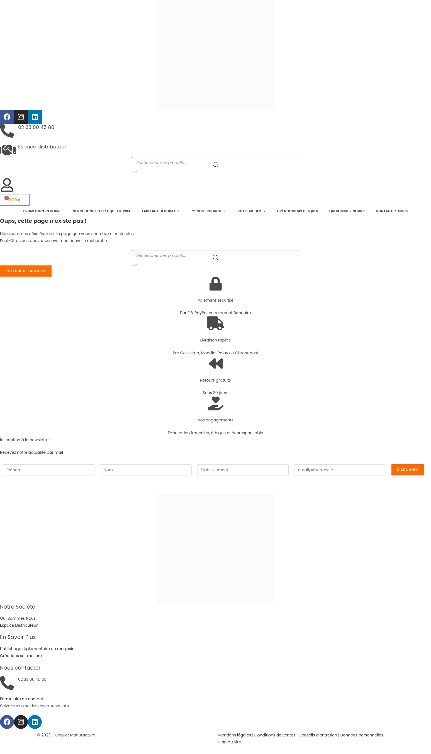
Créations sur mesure (21, 655)
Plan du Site (229, 742)
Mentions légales (234, 735)
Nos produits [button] (211, 211)
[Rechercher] (134, 171)
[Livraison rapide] (216, 323)
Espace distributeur (42, 146)
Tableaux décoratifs (161, 211)
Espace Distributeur (19, 625)
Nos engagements (215, 420)
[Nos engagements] (216, 403)
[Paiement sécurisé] (216, 284)
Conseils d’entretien (318, 735)
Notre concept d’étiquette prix (101, 211)
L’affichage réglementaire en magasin (37, 648)
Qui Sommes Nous (18, 618)
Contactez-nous (392, 211)
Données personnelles (361, 735)
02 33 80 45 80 (36, 127)
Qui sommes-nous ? (347, 211)
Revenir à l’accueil (26, 271)
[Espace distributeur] (7, 150)
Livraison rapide (215, 340)
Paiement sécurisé (215, 300)
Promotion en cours (42, 211)
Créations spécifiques (297, 211)
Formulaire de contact (21, 699)
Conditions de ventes (275, 735)
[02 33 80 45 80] (7, 131)
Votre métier (251, 211)
